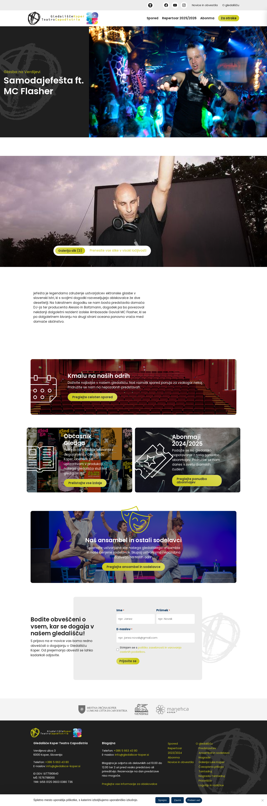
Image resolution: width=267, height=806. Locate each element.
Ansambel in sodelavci (214, 753)
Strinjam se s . (150, 650)
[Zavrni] (262, 800)
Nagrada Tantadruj (212, 776)
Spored (152, 18)
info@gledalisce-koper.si (63, 766)
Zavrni (177, 800)
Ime (120, 610)
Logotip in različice (211, 785)
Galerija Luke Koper (212, 762)
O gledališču (230, 5)
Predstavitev (207, 748)
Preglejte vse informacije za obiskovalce (129, 784)
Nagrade (205, 757)
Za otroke (228, 18)
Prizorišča (205, 780)
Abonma (207, 18)
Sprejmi (162, 800)
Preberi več (193, 800)
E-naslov (124, 629)
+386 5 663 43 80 (57, 762)
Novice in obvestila (205, 5)
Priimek (163, 610)
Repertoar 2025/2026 (179, 18)
